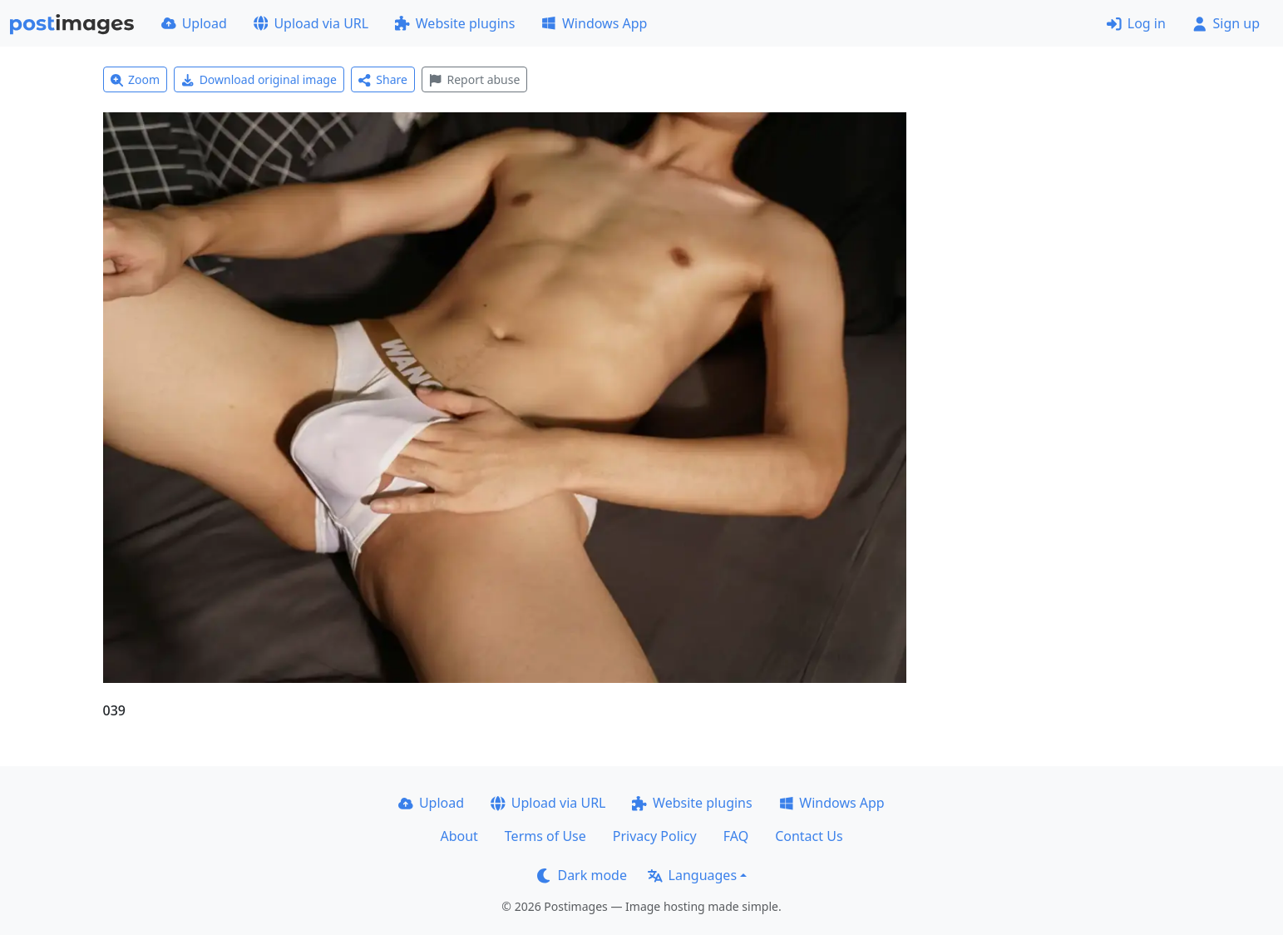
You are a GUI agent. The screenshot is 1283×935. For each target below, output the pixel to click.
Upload (194, 23)
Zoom (135, 79)
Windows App (594, 23)
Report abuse (474, 79)
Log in (1136, 23)
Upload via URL (311, 23)
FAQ (735, 836)
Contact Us (808, 836)
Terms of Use (545, 836)
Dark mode (582, 875)
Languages (692, 875)
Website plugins (455, 23)
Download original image (259, 79)
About (458, 836)
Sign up (1226, 23)
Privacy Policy (655, 836)
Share (382, 79)
